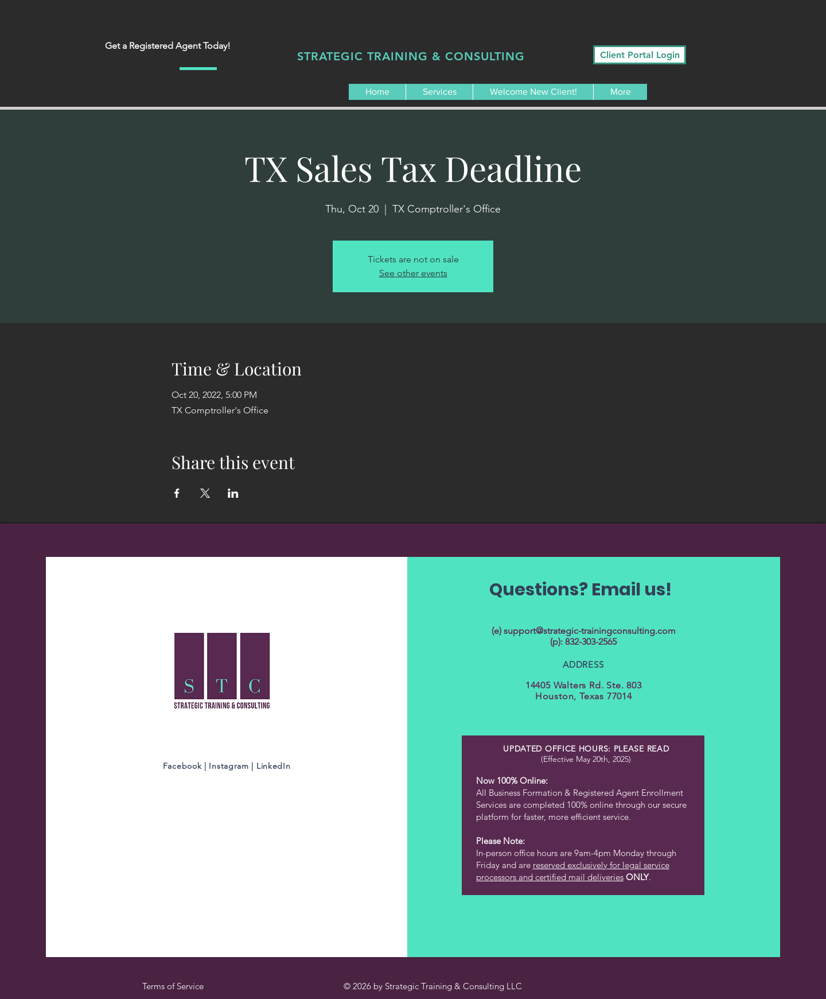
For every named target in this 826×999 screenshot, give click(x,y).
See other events (413, 273)
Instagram (230, 766)
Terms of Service (174, 986)
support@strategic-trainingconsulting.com (590, 630)
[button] (439, 92)
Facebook (182, 766)
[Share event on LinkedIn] (233, 493)
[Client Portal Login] (639, 54)
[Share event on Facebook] (177, 493)
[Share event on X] (205, 493)
